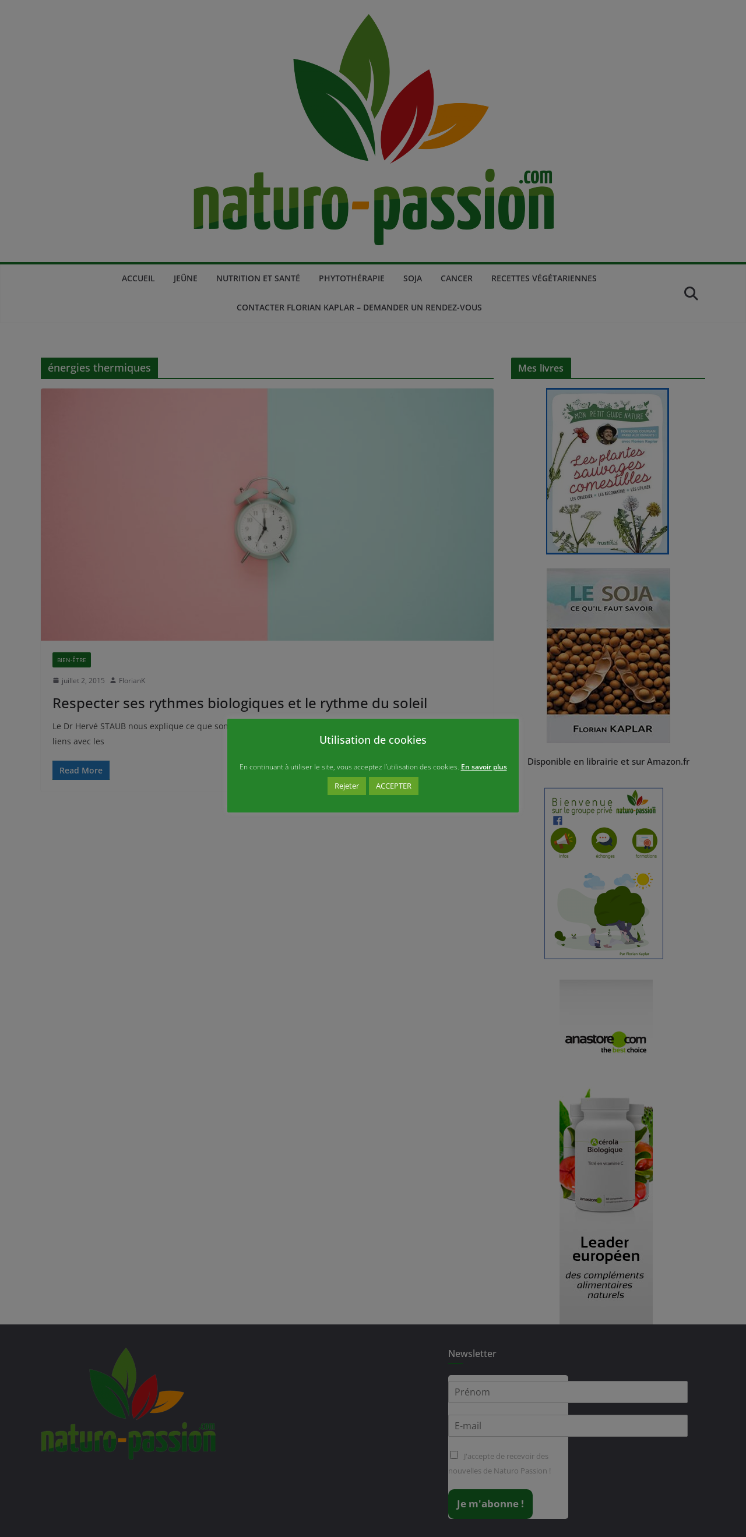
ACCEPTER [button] (393, 785)
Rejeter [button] (347, 785)
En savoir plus (484, 767)
